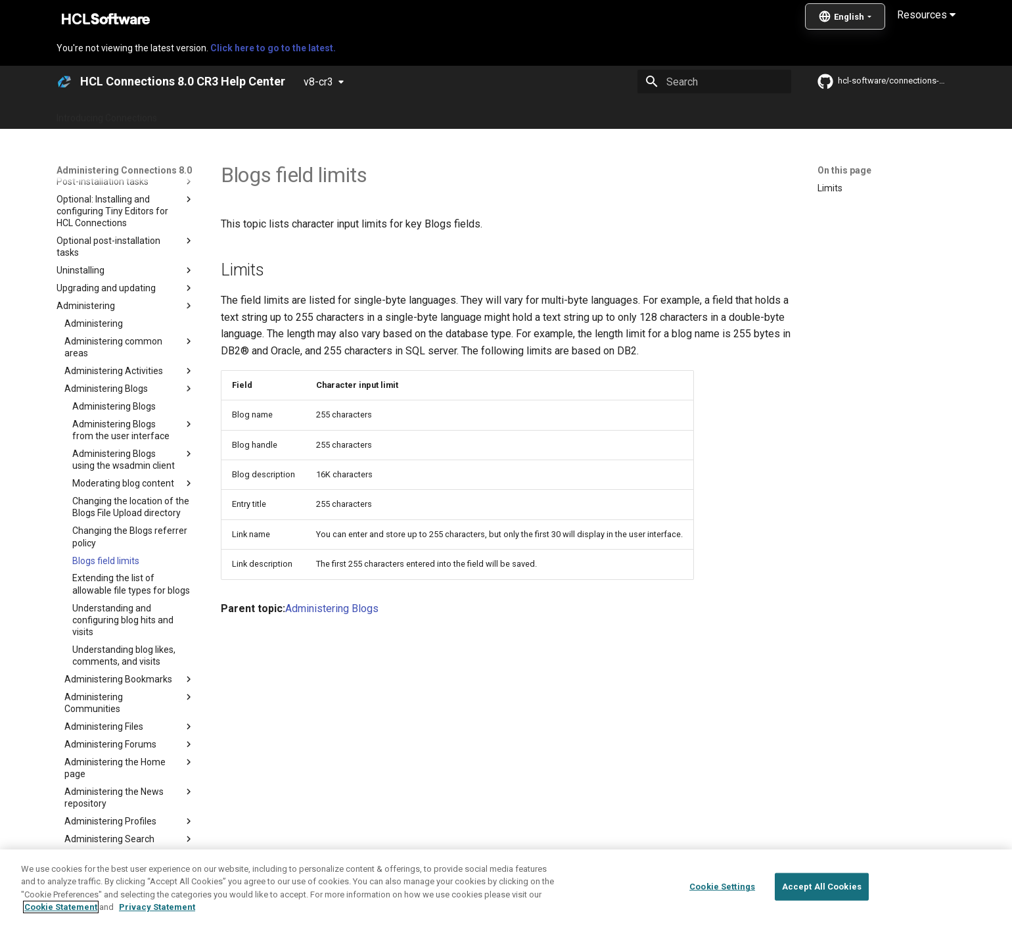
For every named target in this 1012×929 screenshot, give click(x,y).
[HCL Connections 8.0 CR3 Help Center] (64, 81)
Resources (926, 15)
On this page (844, 170)
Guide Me (716, 113)
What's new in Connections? (230, 113)
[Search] (714, 81)
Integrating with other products (617, 113)
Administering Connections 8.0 (367, 113)
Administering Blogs (332, 608)
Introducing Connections (107, 113)
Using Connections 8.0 (492, 113)
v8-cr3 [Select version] (318, 82)
